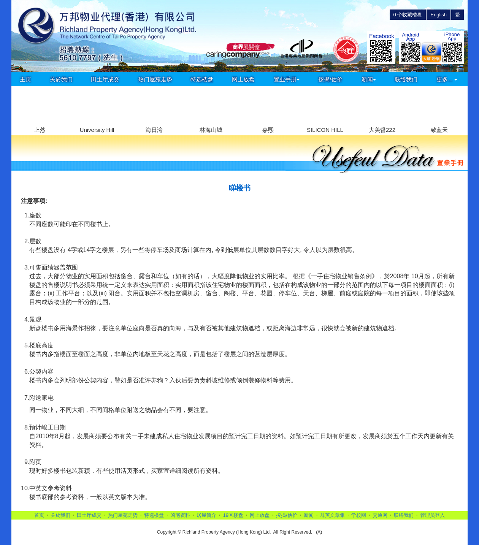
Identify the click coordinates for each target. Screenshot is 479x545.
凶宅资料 (180, 515)
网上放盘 (243, 79)
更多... (446, 79)
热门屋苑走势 (155, 79)
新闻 (369, 79)
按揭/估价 (330, 79)
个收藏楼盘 (407, 14)
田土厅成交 (105, 79)
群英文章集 (332, 515)
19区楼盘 (233, 515)
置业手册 (287, 79)
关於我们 (61, 79)
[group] (39, 111)
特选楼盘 (201, 79)
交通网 (380, 515)
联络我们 (406, 79)
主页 (25, 79)
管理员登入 (432, 515)
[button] (459, 106)
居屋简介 (206, 515)
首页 (39, 515)
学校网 (358, 515)
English (438, 14)
